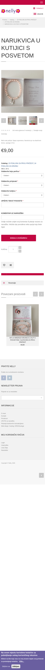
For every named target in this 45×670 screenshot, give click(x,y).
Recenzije (8, 282)
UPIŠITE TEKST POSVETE (12, 201)
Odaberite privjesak (9, 181)
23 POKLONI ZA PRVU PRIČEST (27, 19)
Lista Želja (4, 448)
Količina (4, 249)
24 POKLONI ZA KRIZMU (12, 22)
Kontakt (3, 416)
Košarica (38, 8)
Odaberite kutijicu (9, 191)
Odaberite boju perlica (10, 171)
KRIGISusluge (19, 426)
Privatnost (4, 418)
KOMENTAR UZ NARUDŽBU (12, 213)
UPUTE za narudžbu (7, 421)
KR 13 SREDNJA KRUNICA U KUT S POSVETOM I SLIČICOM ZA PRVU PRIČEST (23, 340)
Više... (21, 661)
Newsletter (4, 450)
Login (3, 443)
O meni (3, 413)
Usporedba (4, 445)
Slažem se (6, 666)
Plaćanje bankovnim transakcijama (12, 423)
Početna (4, 19)
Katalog (12, 19)
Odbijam (15, 666)
